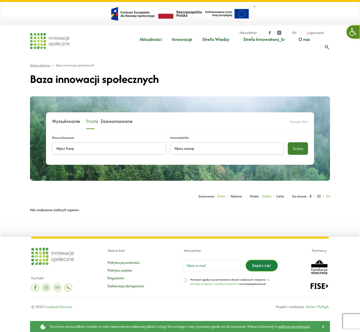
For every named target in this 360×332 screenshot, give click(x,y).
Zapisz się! (262, 265)
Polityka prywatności (124, 262)
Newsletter (248, 33)
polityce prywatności (294, 326)
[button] (353, 32)
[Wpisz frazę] (327, 47)
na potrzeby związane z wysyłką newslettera (229, 282)
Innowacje (182, 39)
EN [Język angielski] (294, 33)
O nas (304, 39)
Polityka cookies (120, 270)
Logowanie (315, 33)
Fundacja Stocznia (58, 306)
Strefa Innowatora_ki (263, 39)
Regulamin (116, 278)
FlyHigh (323, 306)
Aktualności (151, 39)
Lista (280, 196)
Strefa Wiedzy (215, 39)
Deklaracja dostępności (126, 286)
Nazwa (236, 196)
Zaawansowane (111, 121)
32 (319, 196)
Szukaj (298, 148)
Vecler (310, 306)
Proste (90, 121)
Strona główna (40, 65)
